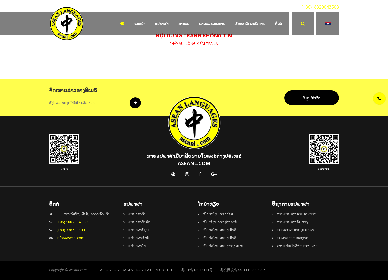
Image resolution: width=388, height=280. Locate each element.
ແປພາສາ (162, 23)
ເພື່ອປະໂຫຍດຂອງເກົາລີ (219, 230)
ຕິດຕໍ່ (278, 23)
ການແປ (183, 23)
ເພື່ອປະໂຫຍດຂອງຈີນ (218, 214)
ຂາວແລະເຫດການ (212, 23)
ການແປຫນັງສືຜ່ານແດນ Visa (297, 245)
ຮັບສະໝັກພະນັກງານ (250, 23)
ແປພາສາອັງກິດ (139, 222)
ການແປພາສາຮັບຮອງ (292, 222)
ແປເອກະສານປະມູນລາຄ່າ (295, 230)
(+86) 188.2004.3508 (73, 222)
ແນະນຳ (139, 23)
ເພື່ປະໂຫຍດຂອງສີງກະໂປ (221, 222)
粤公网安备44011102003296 (242, 269)
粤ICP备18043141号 (197, 269)
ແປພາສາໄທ (137, 245)
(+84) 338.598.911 (71, 230)
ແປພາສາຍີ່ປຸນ (138, 230)
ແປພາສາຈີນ (137, 214)
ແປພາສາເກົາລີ (138, 237)
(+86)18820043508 (320, 7)
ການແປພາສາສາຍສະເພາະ (296, 214)
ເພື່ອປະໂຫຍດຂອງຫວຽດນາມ (223, 245)
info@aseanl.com (70, 237)
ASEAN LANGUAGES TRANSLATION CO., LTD (137, 269)
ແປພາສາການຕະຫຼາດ (292, 237)
